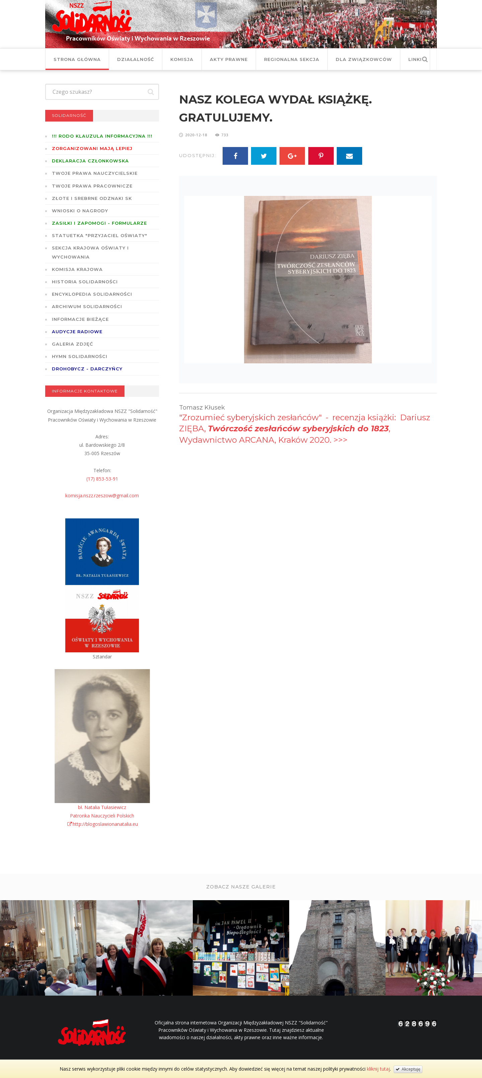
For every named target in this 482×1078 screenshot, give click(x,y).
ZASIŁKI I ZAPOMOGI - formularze (99, 223)
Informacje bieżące (80, 319)
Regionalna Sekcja (291, 59)
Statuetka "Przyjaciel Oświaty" (99, 235)
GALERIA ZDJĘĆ (72, 344)
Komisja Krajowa (77, 269)
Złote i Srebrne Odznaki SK (92, 198)
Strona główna (77, 59)
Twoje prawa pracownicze (92, 186)
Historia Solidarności (85, 281)
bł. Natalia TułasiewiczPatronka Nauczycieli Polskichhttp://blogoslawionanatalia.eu (102, 815)
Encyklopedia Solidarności (92, 294)
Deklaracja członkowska (90, 160)
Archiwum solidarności (87, 306)
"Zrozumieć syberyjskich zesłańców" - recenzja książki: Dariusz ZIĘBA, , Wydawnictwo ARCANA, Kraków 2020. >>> (304, 429)
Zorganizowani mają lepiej (92, 148)
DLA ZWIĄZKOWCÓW (364, 59)
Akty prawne (229, 59)
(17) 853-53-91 (102, 479)
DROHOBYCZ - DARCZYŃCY (87, 368)
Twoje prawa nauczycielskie (95, 173)
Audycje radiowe (77, 331)
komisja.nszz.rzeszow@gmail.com (102, 495)
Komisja (181, 59)
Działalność (135, 59)
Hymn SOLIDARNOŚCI (79, 356)
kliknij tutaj (378, 1069)
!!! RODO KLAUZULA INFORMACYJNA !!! (102, 136)
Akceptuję (408, 1069)
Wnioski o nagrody (80, 210)
